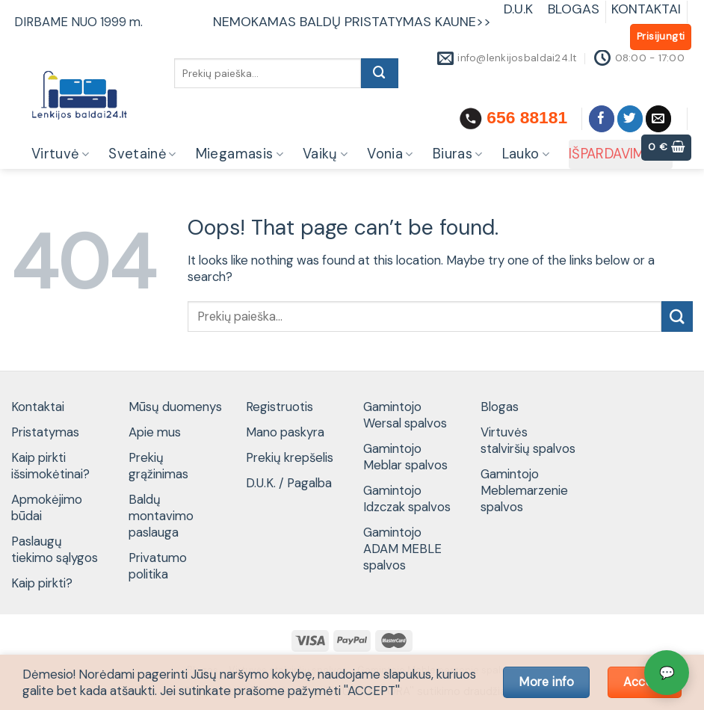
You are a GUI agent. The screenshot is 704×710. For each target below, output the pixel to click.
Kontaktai (37, 406)
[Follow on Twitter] (630, 118)
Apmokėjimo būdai (46, 507)
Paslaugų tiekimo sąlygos (54, 549)
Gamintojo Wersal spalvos (405, 414)
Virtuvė (60, 154)
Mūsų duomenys (175, 406)
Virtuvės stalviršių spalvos (528, 440)
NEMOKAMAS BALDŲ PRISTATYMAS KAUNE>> (352, 22)
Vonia (390, 154)
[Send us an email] (659, 118)
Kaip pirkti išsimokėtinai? (50, 465)
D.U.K (520, 9)
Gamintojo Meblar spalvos (405, 456)
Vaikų (325, 154)
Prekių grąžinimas (158, 465)
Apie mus (155, 432)
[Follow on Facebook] (602, 118)
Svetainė (142, 154)
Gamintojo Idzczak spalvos (407, 498)
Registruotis (279, 406)
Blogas (500, 406)
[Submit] (379, 73)
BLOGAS (573, 9)
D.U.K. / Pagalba (289, 483)
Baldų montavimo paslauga (161, 515)
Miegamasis (239, 154)
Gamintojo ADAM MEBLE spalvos (402, 548)
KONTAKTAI (646, 9)
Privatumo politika (158, 565)
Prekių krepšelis (289, 457)
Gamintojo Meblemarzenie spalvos (524, 490)
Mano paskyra (285, 432)
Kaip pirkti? (41, 583)
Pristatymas (45, 432)
